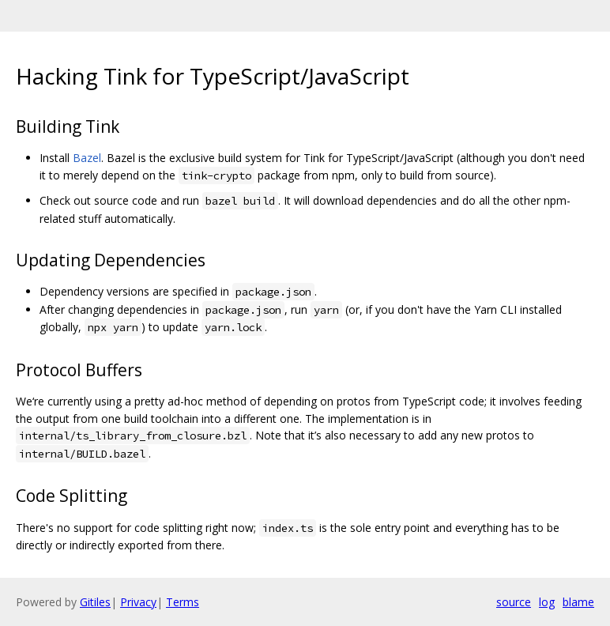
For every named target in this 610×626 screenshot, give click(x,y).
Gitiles (95, 601)
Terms (182, 601)
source (513, 601)
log (547, 601)
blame (578, 601)
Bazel (87, 157)
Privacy (138, 601)
